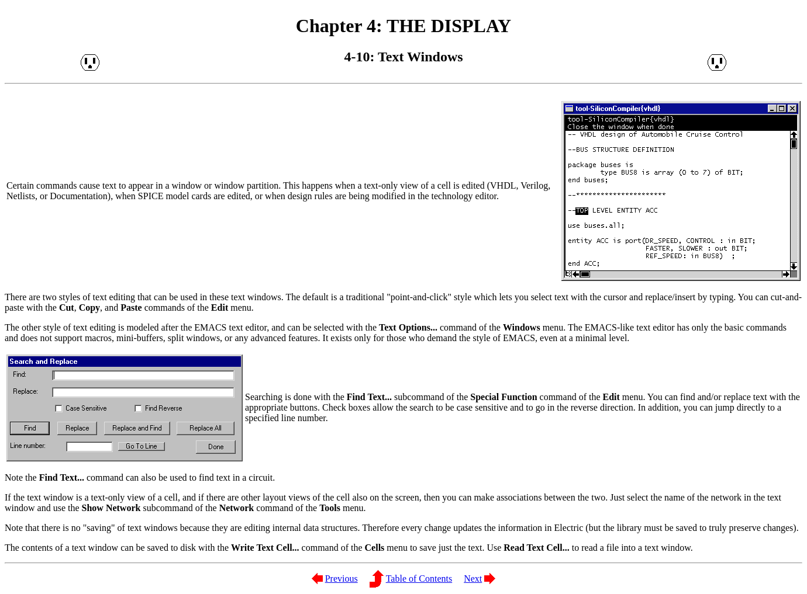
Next (473, 578)
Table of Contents (419, 578)
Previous (341, 578)
